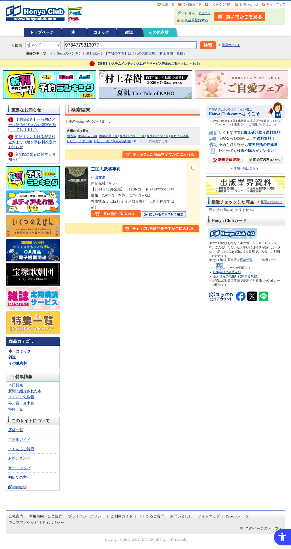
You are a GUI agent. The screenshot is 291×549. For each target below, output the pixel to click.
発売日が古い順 (158, 136)
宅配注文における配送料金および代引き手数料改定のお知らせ (32, 142)
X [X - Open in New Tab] (247, 516)
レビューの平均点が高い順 (112, 141)
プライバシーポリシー (86, 516)
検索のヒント (231, 45)
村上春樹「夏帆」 (173, 53)
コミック (101, 32)
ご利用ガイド (192, 4)
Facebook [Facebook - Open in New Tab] (233, 516)
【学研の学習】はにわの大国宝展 (129, 53)
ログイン (204, 13)
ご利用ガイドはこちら (262, 124)
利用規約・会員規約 (45, 516)
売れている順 (180, 136)
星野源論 (93, 53)
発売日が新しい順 (132, 136)
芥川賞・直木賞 (21, 403)
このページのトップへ (263, 528)
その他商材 (159, 32)
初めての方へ (19, 477)
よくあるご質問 (220, 4)
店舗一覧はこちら (246, 168)
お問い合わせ (249, 4)
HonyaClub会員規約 (227, 272)
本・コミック (20, 351)
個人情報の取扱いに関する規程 (235, 276)
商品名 (71, 136)
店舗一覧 (168, 4)
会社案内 (16, 516)
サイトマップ (276, 4)
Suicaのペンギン (69, 53)
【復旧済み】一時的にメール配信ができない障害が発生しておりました (32, 124)
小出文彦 (98, 177)
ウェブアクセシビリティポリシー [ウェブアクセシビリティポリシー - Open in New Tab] (36, 522)
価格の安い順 (87, 136)
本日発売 (15, 385)
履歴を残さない (271, 202)
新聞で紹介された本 (24, 391)
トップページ (42, 32)
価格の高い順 (108, 136)
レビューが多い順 (79, 141)
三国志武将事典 (106, 169)
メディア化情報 (21, 397)
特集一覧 (15, 409)
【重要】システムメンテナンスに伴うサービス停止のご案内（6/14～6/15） (148, 63)
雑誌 (129, 32)
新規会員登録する (194, 20)
